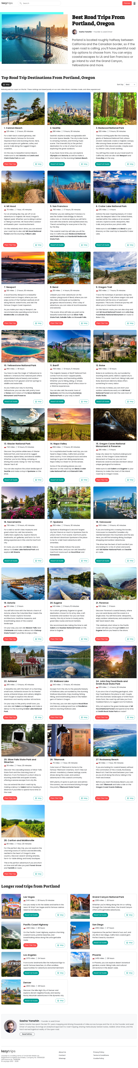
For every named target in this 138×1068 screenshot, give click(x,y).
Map (6, 84)
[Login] (134, 3)
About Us (62, 1052)
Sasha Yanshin (85, 32)
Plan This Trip (10, 164)
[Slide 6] (44, 61)
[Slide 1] (25, 61)
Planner (127, 3)
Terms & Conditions (101, 1055)
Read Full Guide (57, 164)
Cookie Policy (98, 1058)
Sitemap (62, 1058)
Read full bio (27, 1034)
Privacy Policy (98, 1052)
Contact (62, 1055)
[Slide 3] (32, 61)
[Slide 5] (40, 61)
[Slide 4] (36, 61)
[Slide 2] (29, 61)
